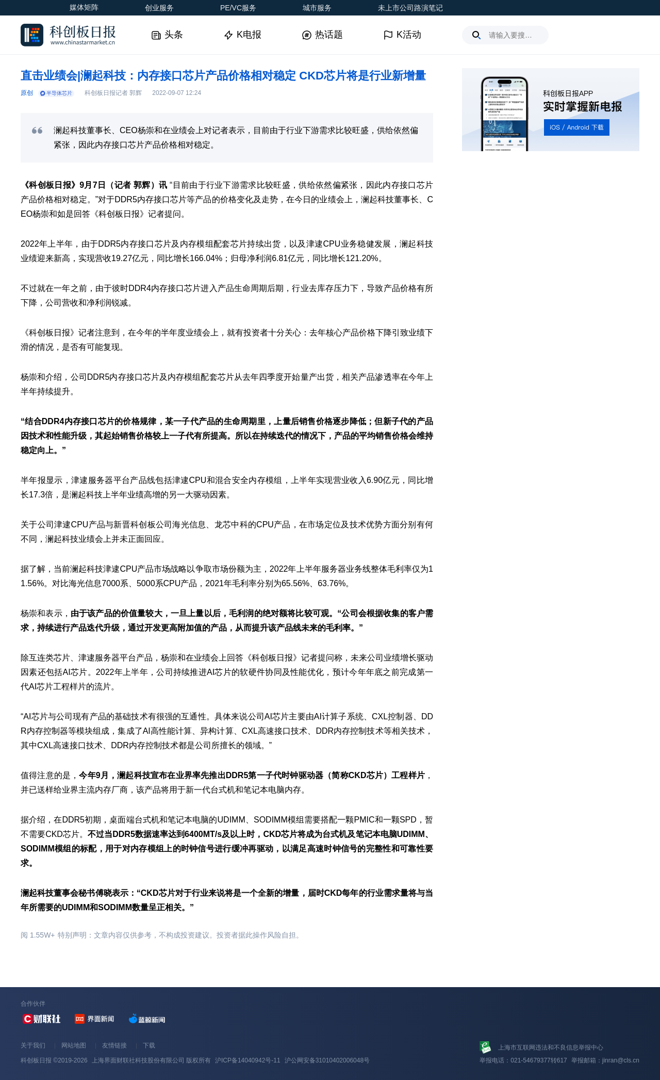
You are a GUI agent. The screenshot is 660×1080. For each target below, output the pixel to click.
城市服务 (317, 8)
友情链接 (114, 1045)
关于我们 (33, 1045)
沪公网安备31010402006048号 (327, 1060)
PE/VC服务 (238, 8)
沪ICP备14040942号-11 (247, 1060)
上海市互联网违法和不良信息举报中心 (550, 1047)
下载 (149, 1045)
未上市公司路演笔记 (410, 8)
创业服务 (159, 8)
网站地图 (73, 1045)
